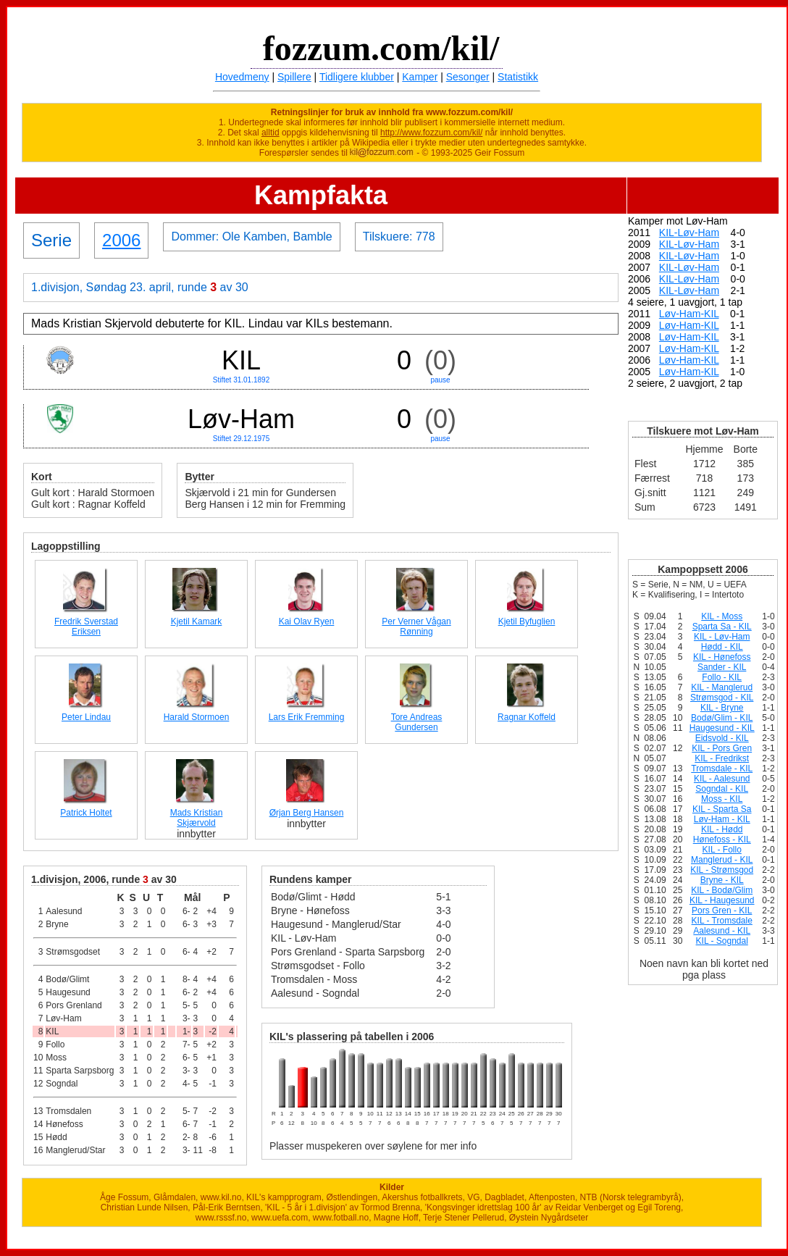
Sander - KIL (721, 667)
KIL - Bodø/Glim (722, 890)
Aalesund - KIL (721, 931)
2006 (121, 240)
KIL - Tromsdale (722, 921)
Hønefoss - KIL (722, 839)
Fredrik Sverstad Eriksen (86, 626)
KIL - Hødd (722, 829)
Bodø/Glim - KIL (722, 718)
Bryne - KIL (722, 880)
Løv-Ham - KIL (722, 819)
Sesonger (468, 77)
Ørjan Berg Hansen (306, 813)
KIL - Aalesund (722, 779)
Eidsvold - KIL (722, 738)
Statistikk (518, 77)
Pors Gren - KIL (722, 910)
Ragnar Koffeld (527, 717)
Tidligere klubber (356, 77)
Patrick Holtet (86, 813)
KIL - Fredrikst (722, 758)
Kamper (419, 77)
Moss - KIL (721, 799)
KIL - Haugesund (722, 900)
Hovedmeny (242, 77)
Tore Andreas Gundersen (417, 722)
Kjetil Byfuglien (527, 621)
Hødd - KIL (722, 647)
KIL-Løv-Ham (689, 232)
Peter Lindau (86, 717)
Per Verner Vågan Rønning (416, 626)
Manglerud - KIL (722, 860)
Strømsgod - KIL (721, 697)
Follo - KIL (722, 677)
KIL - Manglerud (722, 687)
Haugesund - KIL (722, 728)
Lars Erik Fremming (307, 717)
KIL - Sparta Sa (722, 809)
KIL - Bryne (722, 708)
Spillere (294, 77)
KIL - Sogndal (722, 941)
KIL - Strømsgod (721, 870)
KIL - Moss (721, 616)
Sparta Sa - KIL (722, 626)
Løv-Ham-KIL (689, 313)
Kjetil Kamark (196, 621)
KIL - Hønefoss (722, 657)
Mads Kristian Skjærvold (196, 818)
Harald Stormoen (197, 717)
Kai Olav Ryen (307, 621)
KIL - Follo (722, 850)
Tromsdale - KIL (722, 768)
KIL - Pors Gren (722, 748)
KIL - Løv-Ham (722, 637)
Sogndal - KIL (721, 789)
